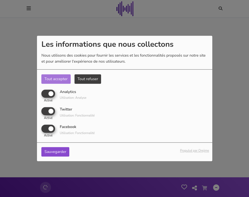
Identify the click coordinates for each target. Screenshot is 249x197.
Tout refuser (88, 79)
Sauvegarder (55, 152)
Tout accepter (55, 79)
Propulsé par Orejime (194, 151)
